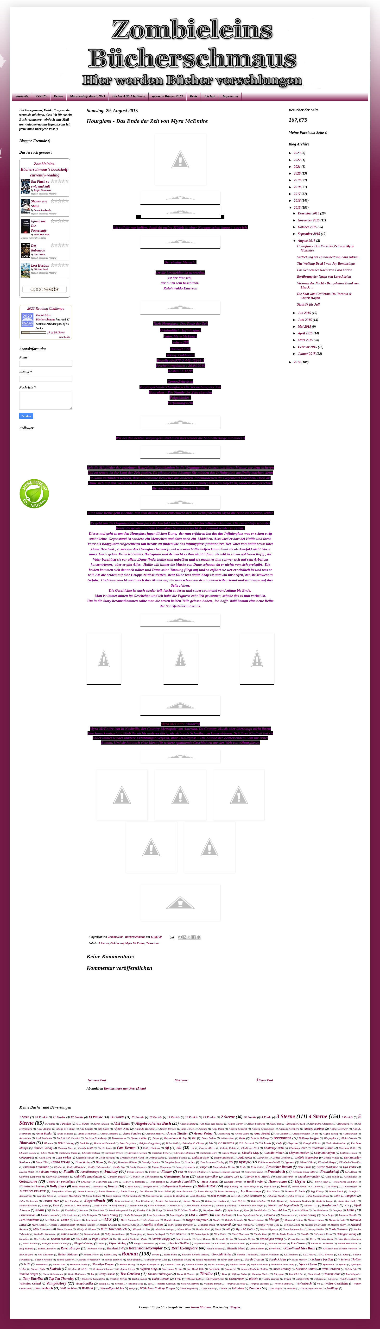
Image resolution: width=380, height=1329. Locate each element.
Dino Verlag (83, 1162)
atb (316, 1133)
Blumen (48, 1143)
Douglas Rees (172, 1162)
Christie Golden (91, 1152)
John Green (295, 1195)
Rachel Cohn (257, 1243)
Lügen (77, 1219)
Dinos (99, 1162)
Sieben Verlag (127, 1264)
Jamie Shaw (127, 1191)
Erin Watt (256, 1167)
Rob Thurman (45, 1254)
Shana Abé (59, 1264)
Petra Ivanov (30, 1243)
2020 (298, 173)
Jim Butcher (152, 1195)
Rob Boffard (26, 1254)
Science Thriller (351, 1259)
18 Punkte (191, 1117)
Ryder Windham (270, 1254)
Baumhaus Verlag (175, 1138)
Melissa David (292, 1224)
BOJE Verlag (66, 1143)
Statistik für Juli (308, 304)
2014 (298, 362)
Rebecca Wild (95, 1248)
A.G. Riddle (82, 1123)
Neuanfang (136, 1234)
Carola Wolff (85, 1148)
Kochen (56, 1210)
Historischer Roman (31, 1186)
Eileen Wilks (306, 1162)
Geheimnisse (152, 1176)
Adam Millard (188, 1123)
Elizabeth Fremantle (36, 1167)
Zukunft (291, 1288)
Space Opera (308, 1264)
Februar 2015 (308, 347)
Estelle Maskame (327, 1167)
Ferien (152, 1171)
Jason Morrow (201, 1307)
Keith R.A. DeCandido (76, 1205)
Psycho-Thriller (179, 1243)
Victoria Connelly (166, 1283)
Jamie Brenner (107, 1191)
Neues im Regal (156, 1234)
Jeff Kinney (317, 1191)
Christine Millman (184, 1152)
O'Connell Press (323, 1234)
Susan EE (230, 1268)
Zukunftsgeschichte (311, 1288)
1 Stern (24, 1117)
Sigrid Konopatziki (149, 1264)
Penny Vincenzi (296, 1238)
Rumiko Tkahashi (247, 1254)
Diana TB (41, 1162)
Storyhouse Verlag (172, 1268)
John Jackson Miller (317, 1195)
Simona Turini (173, 1264)
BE (194, 1138)
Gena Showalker (207, 1176)
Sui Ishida (214, 1268)
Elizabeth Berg (326, 1162)
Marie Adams (87, 1224)
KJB (346, 1205)
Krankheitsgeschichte (120, 1210)
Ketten (58, 96)
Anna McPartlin (87, 1133)
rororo (155, 1254)
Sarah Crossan (254, 1259)
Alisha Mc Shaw (65, 1128)
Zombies (255, 1288)
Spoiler (342, 1264)
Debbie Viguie (331, 1157)
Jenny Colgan (93, 1195)
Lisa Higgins (177, 1215)
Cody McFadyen (324, 1152)
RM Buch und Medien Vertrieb (340, 1248)
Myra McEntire (173, 724)
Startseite (21, 96)
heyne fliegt (321, 1181)
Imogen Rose (150, 1186)
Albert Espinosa (256, 1123)
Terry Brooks (107, 1274)
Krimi (169, 1210)
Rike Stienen (257, 1248)
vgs (150, 1283)
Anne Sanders (132, 1133)
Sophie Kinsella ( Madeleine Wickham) (273, 1264)
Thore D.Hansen (186, 1274)
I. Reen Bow (132, 1186)
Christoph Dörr (208, 1152)
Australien (25, 1138)
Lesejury (337, 1210)
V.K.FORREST (348, 1278)
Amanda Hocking (145, 1128)
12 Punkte (77, 1117)
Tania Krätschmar (53, 1274)
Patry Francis (183, 1238)
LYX (108, 1219)
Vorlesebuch (304, 1283)
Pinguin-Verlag (83, 1243)
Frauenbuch (276, 1171)
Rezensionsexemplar (146, 1248)
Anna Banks (44, 1133)
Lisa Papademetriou (248, 1215)
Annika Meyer (154, 1133)
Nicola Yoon (260, 1234)
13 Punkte (96, 1117)
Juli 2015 (305, 313)
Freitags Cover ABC (304, 1171)
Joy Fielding (72, 1200)
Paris (144, 1238)
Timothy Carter (260, 1274)
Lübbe (65, 1220)
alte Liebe (103, 1128)
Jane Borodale (184, 1191)
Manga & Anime (294, 1219)
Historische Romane (345, 1181)
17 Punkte (173, 1117)
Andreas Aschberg (289, 1128)
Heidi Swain (255, 1181)
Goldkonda (350, 1176)
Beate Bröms (209, 1138)
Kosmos (83, 1210)
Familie (68, 1171)
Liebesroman (27, 1215)
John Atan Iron (41, 234)
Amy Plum (218, 1128)
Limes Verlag (109, 1215)
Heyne (300, 1181)
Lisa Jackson (223, 1215)
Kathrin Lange (324, 1200)
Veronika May (135, 1283)
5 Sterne (104, 943)
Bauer (155, 1138)
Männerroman (316, 1219)
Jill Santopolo (133, 1195)
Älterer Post (264, 1080)
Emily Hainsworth (98, 1167)
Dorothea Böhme (127, 1162)
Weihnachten (68, 1288)
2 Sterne (228, 1117)
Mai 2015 (305, 326)
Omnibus (24, 1238)
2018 (298, 187)
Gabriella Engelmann (88, 1176)
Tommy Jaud (332, 1274)
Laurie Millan (300, 1210)
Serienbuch (42, 1264)
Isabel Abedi (299, 1186)
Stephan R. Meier (78, 1268)
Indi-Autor (206, 1186)
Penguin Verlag (224, 1238)
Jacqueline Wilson (61, 1191)
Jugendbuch (94, 1200)
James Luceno (85, 1191)
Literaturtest (287, 1215)
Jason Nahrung (226, 1191)
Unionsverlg (302, 1278)
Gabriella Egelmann (57, 1176)
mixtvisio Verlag (164, 1229)
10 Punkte (41, 1117)
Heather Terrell (233, 1181)
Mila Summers (42, 1229)
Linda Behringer (132, 1215)
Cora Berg (45, 1157)
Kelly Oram (118, 1205)
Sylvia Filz (351, 1268)
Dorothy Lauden (151, 1162)
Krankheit (98, 1210)
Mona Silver (184, 1229)
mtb (228, 1229)
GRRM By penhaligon (60, 1181)
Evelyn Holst (26, 1171)
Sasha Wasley (299, 1259)
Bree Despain (127, 1143)
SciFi (27, 1264)
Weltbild (87, 1288)
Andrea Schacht (238, 1128)
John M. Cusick (28, 1200)
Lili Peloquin (89, 1215)
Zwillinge (332, 1288)
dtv (231, 1162)
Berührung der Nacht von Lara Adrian (324, 276)
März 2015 (305, 340)
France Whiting (197, 1171)
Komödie (70, 1210)
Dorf (111, 1162)
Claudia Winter (274, 1152)
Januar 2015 (307, 354)
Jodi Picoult (218, 1195)
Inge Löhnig (231, 1186)
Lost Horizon (40, 265)
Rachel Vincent (277, 1243)
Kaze (56, 1205)
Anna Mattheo (65, 1133)
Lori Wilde (50, 1219)
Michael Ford (41, 269)
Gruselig (86, 1181)
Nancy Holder (316, 1229)
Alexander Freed (295, 1123)
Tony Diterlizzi (33, 1278)
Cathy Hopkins (151, 1148)
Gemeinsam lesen (176, 1176)
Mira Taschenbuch (114, 1229)
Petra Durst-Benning (349, 1238)
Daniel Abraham (223, 1157)
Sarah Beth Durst (231, 1259)
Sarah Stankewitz (42, 210)
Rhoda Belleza (215, 1248)
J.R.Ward (331, 1186)
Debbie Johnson (281, 1157)
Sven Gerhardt (331, 1269)
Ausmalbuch (350, 1133)
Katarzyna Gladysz (215, 1200)
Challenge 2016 (274, 1148)
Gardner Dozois (116, 1176)
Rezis (193, 96)
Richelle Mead (236, 1248)
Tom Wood (314, 1274)
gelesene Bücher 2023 (167, 96)
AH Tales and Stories (211, 1123)
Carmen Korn (66, 1148)
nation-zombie (70, 1234)
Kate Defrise (239, 1200)
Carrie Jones (105, 1148)
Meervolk (225, 1224)
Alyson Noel (121, 1128)
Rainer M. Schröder (322, 1243)
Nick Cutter (220, 1234)
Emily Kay (119, 1167)
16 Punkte (155, 1117)
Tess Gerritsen (130, 1274)
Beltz (242, 1138)
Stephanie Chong (102, 1268)
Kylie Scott (234, 1210)
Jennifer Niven (45, 1195)
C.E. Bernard (246, 1143)
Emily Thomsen (138, 1167)
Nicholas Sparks (200, 1234)
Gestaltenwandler (309, 1176)
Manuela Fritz (337, 1219)
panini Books (129, 1238)
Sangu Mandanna (206, 1259)
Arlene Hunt (242, 1133)
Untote (332, 1278)
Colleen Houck (348, 1152)
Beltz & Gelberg (260, 1138)
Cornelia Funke (85, 1157)
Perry (313, 1238)
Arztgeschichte (301, 1133)
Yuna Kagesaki (188, 1288)
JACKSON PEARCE (32, 1191)
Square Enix (38, 1268)
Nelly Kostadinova (115, 1234)
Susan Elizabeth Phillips (254, 1268)
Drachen (189, 1162)
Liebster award (49, 1215)
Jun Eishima (143, 1200)
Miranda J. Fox (141, 1229)
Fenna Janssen (135, 1171)
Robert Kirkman (68, 1254)
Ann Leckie (39, 254)
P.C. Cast (81, 1239)
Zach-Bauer (208, 1288)
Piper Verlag (117, 1243)
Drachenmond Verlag (212, 1162)
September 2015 (309, 234)
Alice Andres (44, 1128)
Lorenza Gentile (348, 1215)
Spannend (328, 1264)
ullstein (254, 1278)
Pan (115, 1238)
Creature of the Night (132, 1157)
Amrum (202, 1128)
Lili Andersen (69, 1215)
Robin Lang (110, 1254)
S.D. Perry (309, 1254)
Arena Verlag (203, 1133)
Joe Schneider (253, 1195)
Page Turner (100, 1239)
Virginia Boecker (235, 1283)
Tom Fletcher (296, 1274)
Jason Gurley (205, 1191)
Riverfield (274, 1248)
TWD (178, 1278)
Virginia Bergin (213, 1283)
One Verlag (40, 1238)
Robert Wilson (91, 1254)
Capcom (292, 1143)
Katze (45, 1205)
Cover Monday (107, 1157)
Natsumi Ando (92, 1234)
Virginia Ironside (259, 1283)
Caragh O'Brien (312, 1143)
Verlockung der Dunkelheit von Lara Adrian (328, 257)
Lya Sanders (93, 1219)
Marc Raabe (38, 1224)
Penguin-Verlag (246, 1238)
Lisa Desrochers (156, 1215)
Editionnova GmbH (269, 1162)
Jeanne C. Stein (295, 1191)
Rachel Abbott (237, 1243)
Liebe (350, 1210)
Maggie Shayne (172, 1219)
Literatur (269, 1215)
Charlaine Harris (322, 1148)
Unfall (287, 1278)
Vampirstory (56, 1283)
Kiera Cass (175, 1205)
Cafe (279, 1143)
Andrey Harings (314, 1128)
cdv (193, 1148)
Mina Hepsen (64, 1229)
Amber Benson (167, 1128)
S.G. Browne (326, 1254)
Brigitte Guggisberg (150, 1143)
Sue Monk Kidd (195, 1268)
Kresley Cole (144, 1210)
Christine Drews (114, 1152)
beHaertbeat (227, 1138)
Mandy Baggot (256, 1219)
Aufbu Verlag (330, 1133)
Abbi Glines (122, 1123)
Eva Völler (349, 1167)
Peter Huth (327, 1238)
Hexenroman (277, 1181)
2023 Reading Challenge (45, 308)
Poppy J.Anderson (144, 1243)
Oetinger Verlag (346, 1234)
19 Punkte (209, 1117)
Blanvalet (27, 1143)
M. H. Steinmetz (130, 1219)
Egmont (289, 1162)
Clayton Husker (299, 1152)
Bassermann (119, 1138)
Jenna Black (336, 1191)
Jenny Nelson (113, 1195)
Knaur (39, 1210)
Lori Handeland (29, 1220)
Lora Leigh (328, 1215)
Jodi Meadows (198, 1195)
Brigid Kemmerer (42, 190)
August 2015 (307, 241)
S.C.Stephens (291, 1254)
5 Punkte (347, 1117)
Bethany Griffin (309, 1138)
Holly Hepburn (80, 1186)
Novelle (305, 1234)
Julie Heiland (122, 1200)
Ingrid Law (270, 1186)
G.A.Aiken (351, 1171)
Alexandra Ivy (345, 1123)
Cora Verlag (63, 1157)
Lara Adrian (279, 1210)
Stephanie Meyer (125, 1268)
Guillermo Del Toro (107, 1181)
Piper (101, 1243)
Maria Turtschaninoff (63, 1224)
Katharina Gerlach (300, 1200)
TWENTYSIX (194, 1278)
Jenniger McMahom (69, 1195)
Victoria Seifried (190, 1283)
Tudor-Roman (161, 1278)
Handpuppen (158, 1181)
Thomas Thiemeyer (159, 1274)
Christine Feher (161, 1152)
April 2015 (305, 333)
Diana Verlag (60, 1162)
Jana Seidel (164, 1191)
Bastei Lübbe (139, 1138)
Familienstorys (89, 1171)
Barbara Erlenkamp (96, 1138)
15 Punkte (137, 1117)
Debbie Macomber (306, 1157)
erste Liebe (304, 1167)
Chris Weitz (47, 1152)
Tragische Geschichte (93, 1278)
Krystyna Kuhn (212, 1210)
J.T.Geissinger (349, 1186)
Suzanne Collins (306, 1269)
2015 (298, 207)
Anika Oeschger (339, 1128)
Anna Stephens (110, 1133)
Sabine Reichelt (113, 1259)
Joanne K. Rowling (174, 1195)
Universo (319, 1278)
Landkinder (260, 1210)
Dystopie (245, 1162)
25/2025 (41, 96)
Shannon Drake (79, 1264)
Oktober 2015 (307, 227)
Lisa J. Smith (198, 1215)
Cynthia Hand (157, 1157)
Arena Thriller (177, 1133)
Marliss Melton (153, 1224)
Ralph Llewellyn (47, 1248)
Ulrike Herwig (271, 1278)
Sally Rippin (133, 1259)
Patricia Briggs (161, 1239)
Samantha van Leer (156, 1259)
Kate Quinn (277, 1200)
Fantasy (111, 1171)
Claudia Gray (250, 1152)
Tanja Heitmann (77, 1274)
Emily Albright (75, 1167)
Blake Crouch (349, 1138)
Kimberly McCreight (252, 1205)
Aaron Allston (101, 1123)
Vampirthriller (84, 1283)
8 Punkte (50, 1123)
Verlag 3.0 (104, 1283)
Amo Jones (187, 1128)
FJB (180, 1171)
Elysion (58, 1167)
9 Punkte (65, 1123)
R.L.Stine (220, 1243)
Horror (113, 1186)
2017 (298, 194)
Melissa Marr (338, 1224)
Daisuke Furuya (178, 1157)
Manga (274, 1220)
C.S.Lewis (265, 1143)
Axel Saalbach (44, 1138)
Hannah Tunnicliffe (183, 1181)
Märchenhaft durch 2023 (87, 96)
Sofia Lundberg (216, 1264)
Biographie (330, 1138)
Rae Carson (298, 1243)
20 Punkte (250, 1117)
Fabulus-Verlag (48, 1171)
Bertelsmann (282, 1138)
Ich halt (209, 96)
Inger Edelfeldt (250, 1186)
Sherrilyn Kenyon (103, 1264)
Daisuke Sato (200, 1157)
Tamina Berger (28, 1274)
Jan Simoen (146, 1191)
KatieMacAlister (28, 1205)
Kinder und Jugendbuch (283, 1205)
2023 (298, 153)
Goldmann (117, 943)
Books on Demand (104, 1143)
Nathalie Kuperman (45, 1234)
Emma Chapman (161, 1167)
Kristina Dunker (187, 1210)
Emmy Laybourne (185, 1167)
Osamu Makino (60, 1239)
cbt (179, 1147)
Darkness (262, 1157)
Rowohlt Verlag (221, 1254)
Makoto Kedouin (233, 1219)
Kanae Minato (192, 1200)
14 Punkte (117, 1117)
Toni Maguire (353, 1274)
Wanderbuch (44, 1288)
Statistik (55, 1269)
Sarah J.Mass (277, 1259)
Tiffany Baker (239, 1274)
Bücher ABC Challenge (128, 96)
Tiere (225, 1274)
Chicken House (28, 1152)
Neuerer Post (97, 1080)
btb (211, 1143)
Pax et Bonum (203, 1238)
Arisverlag (224, 1133)
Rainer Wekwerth (347, 1243)
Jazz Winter (273, 1191)
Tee (93, 1274)
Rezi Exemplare (184, 1248)
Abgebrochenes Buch (153, 1123)
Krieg (159, 1210)
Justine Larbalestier (167, 1200)
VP (318, 1283)
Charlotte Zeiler (348, 1148)
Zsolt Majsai (275, 1288)
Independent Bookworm (177, 1186)
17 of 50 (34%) (55, 332)
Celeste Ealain (228, 1148)
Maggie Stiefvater (196, 1220)
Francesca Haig (254, 1171)
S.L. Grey (343, 1254)
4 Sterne (318, 1116)
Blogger (234, 1307)
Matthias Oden (206, 1224)
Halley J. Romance (134, 1181)
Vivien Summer (282, 1283)
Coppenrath (26, 1157)
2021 (298, 167)
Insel (284, 1186)
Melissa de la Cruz (315, 1224)
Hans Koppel (210, 1181)
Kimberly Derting (226, 1205)
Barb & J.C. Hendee (68, 1138)
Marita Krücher (108, 1224)
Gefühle (135, 1176)
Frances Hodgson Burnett (225, 1171)
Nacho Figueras (269, 1229)
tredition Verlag (118, 1278)
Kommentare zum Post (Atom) (125, 1088)
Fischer (166, 1171)
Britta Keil (172, 1143)
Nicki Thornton (240, 1234)
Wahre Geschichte (336, 1283)
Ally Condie (86, 1128)
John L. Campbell (345, 1195)
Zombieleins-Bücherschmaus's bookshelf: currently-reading (45, 169)
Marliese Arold (130, 1224)
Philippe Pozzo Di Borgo (56, 1243)
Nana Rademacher (293, 1229)
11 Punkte (59, 1117)
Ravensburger (70, 1248)
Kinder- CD (310, 1205)
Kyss (246, 1210)
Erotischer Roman (279, 1167)
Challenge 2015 (250, 1148)
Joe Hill (235, 1195)
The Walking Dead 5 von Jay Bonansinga (326, 263)
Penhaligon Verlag (271, 1239)
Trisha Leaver (139, 1278)
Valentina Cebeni (30, 1283)
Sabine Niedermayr (89, 1259)
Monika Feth (203, 1229)
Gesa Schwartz (284, 1176)
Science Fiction (322, 1259)
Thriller (206, 1273)
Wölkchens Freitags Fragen (157, 1288)
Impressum (230, 96)
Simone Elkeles (194, 1264)
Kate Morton (258, 1200)
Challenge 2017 (298, 1148)
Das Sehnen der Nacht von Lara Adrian (324, 270)
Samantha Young (181, 1259)
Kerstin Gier (136, 1205)
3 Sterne (286, 1116)
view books (64, 337)
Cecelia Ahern (207, 1148)
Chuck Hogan (229, 1152)
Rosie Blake (170, 1254)
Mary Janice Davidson (181, 1224)
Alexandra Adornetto (321, 1123)
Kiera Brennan (156, 1205)
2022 (298, 160)
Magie (216, 1219)
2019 (298, 180)
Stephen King (148, 1269)
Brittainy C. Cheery (193, 1143)
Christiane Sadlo (68, 1152)
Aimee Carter (235, 1123)
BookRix (84, 1143)
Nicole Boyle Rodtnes (284, 1234)
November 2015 (309, 220)
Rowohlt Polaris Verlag (195, 1254)
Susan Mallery (281, 1269)
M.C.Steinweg (151, 1219)
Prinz (162, 1243)
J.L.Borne (316, 1186)
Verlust (119, 1283)
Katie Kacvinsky (347, 1200)
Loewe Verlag (307, 1215)
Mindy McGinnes (86, 1229)
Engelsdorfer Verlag (224, 1167)
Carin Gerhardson (336, 1143)
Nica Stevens (178, 1234)
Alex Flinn (276, 1123)
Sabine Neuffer (65, 1259)
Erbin (243, 1167)
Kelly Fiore (100, 1205)
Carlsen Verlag (43, 1148)
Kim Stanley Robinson (198, 1205)
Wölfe (132, 1288)
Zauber (223, 1288)
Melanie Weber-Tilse (267, 1224)
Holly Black (58, 1186)
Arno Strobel (262, 1133)
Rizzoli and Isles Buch (299, 1248)
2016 (298, 200)
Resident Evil (115, 1248)
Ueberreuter (236, 1278)
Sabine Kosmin (43, 1259)
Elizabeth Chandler (350, 1162)
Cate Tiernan (126, 1148)
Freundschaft (329, 1171)
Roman (130, 1254)
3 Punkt (266, 1117)
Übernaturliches (215, 1278)
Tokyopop (278, 1274)
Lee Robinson (320, 1210)
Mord (218, 1229)
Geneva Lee (231, 1176)
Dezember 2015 (309, 213)
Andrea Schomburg (263, 1128)
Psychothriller (202, 1243)
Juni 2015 (305, 320)
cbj (167, 1148)
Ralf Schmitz (26, 1248)
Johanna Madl (275, 1195)
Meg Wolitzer (244, 1224)
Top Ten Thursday (61, 1278)
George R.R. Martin (257, 1176)
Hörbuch (98, 1186)
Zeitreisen (152, 943)
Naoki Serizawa (338, 1229)
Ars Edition (282, 1133)
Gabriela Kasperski (30, 1176)
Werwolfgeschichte (112, 1288)
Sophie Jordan (238, 1264)
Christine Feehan (137, 1152)
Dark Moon (244, 1157)
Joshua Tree (51, 1201)
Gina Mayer (332, 1176)
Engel (204, 1167)
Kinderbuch (330, 1205)
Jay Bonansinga (251, 1191)
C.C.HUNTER (226, 1143)
